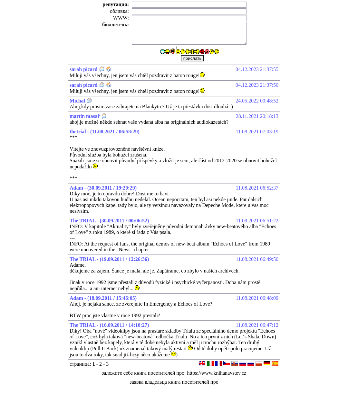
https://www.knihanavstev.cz (216, 373)
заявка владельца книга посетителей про (174, 382)
